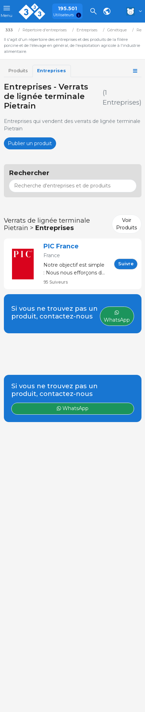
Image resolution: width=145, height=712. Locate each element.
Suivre (126, 263)
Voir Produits (126, 224)
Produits (18, 70)
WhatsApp (73, 408)
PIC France (61, 246)
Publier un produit (30, 143)
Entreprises (51, 70)
